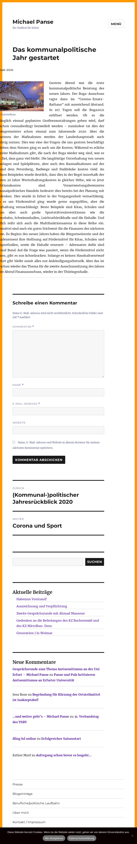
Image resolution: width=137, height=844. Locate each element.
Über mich (21, 813)
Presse (18, 784)
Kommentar (23, 326)
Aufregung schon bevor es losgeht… (63, 755)
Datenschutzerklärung (81, 838)
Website (19, 422)
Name (18, 385)
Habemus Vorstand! (31, 599)
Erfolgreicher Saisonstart (61, 739)
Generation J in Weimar (34, 633)
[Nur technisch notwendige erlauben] (132, 836)
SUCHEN (94, 562)
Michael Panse (33, 21)
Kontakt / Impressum (29, 822)
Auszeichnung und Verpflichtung (41, 606)
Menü (116, 24)
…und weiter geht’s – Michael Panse (41, 716)
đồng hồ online (24, 739)
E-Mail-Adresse (26, 403)
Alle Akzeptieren (54, 838)
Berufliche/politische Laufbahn (36, 803)
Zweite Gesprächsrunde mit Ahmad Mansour (50, 613)
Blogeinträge (23, 794)
